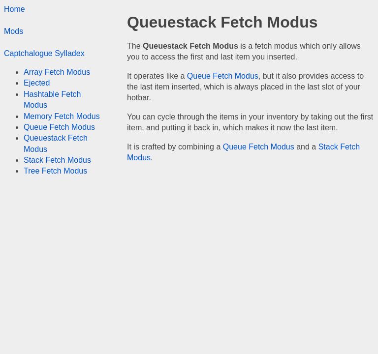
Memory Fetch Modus (62, 116)
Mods (13, 31)
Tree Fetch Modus (55, 171)
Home (14, 9)
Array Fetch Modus (57, 72)
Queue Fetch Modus (222, 76)
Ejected (37, 83)
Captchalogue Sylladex (44, 53)
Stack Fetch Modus (57, 160)
